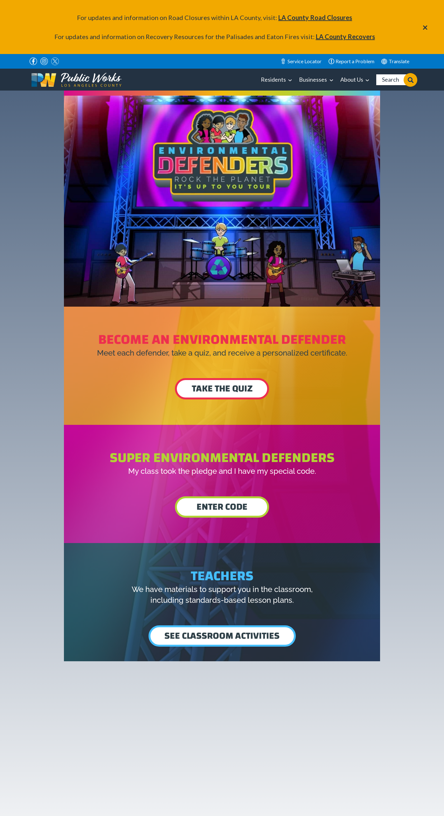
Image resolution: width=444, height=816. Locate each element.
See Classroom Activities (222, 635)
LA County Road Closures (315, 17)
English (395, 61)
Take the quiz (222, 388)
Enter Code (222, 506)
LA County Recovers (345, 36)
